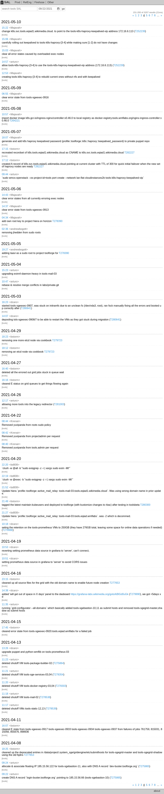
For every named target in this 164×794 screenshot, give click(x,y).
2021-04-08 (11, 743)
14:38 (5, 590)
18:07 (5, 137)
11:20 (5, 682)
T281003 (59, 404)
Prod (17, 2)
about (157, 791)
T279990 (8, 530)
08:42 (5, 432)
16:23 (5, 302)
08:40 (5, 444)
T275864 (59, 663)
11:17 (5, 705)
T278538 (45, 697)
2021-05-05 (11, 243)
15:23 (5, 270)
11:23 (5, 659)
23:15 (5, 579)
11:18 (5, 693)
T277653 (115, 582)
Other (50, 2)
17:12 (5, 160)
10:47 (5, 281)
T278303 (61, 686)
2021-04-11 (11, 720)
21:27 (5, 512)
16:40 (5, 368)
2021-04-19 (11, 541)
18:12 (5, 348)
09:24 (5, 762)
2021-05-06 (11, 189)
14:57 (5, 61)
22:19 (5, 476)
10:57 (5, 114)
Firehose (39, 2)
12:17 (5, 400)
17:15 (5, 149)
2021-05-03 (11, 296)
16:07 (5, 725)
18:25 (5, 748)
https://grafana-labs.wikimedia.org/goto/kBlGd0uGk (99, 594)
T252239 (140, 31)
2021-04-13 (11, 642)
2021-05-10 (11, 22)
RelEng (27, 2)
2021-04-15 (11, 621)
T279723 (57, 340)
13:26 (5, 648)
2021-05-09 (11, 88)
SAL (5, 2)
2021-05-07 (11, 131)
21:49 (5, 501)
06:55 (5, 93)
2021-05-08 (11, 108)
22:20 (5, 464)
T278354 (58, 674)
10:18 (5, 524)
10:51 (5, 558)
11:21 (5, 671)
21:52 (5, 487)
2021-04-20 (11, 458)
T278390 (57, 221)
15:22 (5, 27)
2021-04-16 (11, 573)
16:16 (5, 380)
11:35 (5, 604)
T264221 (15, 120)
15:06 (5, 39)
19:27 (5, 249)
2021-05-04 (11, 264)
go (63, 8)
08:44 (5, 421)
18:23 (5, 336)
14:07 (5, 316)
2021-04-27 (11, 363)
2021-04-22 (11, 415)
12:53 (5, 73)
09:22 (5, 774)
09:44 (5, 174)
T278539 (51, 708)
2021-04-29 (11, 331)
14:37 (5, 206)
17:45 (5, 627)
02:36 (5, 229)
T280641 (26, 308)
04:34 (5, 217)
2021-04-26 (11, 394)
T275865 (144, 766)
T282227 (129, 152)
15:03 (5, 50)
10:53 (5, 547)
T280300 (145, 504)
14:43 (5, 195)
